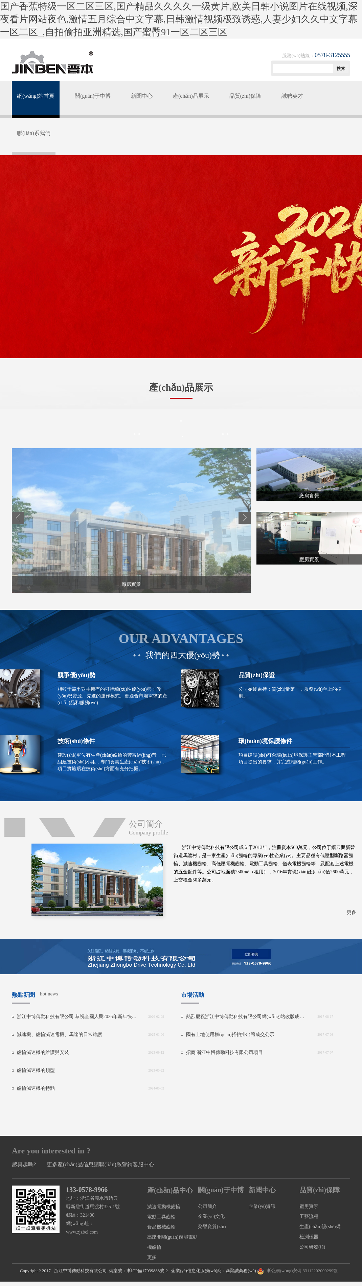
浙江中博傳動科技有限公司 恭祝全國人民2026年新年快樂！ (77, 1016)
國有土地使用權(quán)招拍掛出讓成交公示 (230, 1034)
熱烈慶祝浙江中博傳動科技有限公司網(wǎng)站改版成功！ (246, 1016)
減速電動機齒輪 (163, 1206)
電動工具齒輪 (161, 1216)
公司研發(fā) (312, 1246)
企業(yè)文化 (211, 1216)
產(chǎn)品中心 (170, 1190)
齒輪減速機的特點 (36, 1088)
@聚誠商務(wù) (241, 1270)
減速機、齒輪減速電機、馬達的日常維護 (59, 1034)
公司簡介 (207, 1206)
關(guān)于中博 (93, 96)
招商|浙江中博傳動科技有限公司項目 (224, 1052)
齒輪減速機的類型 (36, 1070)
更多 (351, 912)
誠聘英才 (292, 96)
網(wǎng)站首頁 (35, 96)
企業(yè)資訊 (262, 1206)
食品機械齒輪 (161, 1227)
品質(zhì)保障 (245, 96)
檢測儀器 (308, 1236)
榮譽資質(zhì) (212, 1226)
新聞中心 (142, 96)
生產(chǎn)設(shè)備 (320, 1226)
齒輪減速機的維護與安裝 (43, 1052)
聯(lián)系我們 (33, 133)
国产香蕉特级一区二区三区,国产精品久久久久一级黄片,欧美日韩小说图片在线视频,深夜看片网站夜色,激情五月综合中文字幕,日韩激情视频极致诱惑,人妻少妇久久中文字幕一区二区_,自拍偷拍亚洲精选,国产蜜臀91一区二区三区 (179, 19)
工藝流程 (308, 1216)
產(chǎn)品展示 (191, 96)
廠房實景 (308, 1206)
